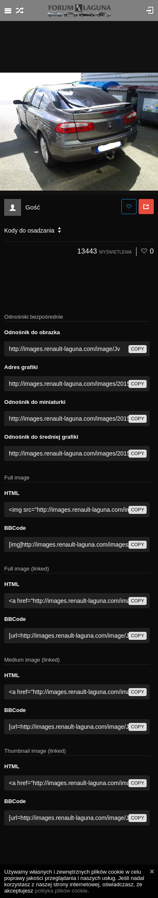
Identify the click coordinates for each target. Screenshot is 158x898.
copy (137, 348)
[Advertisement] (79, 46)
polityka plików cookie (61, 891)
